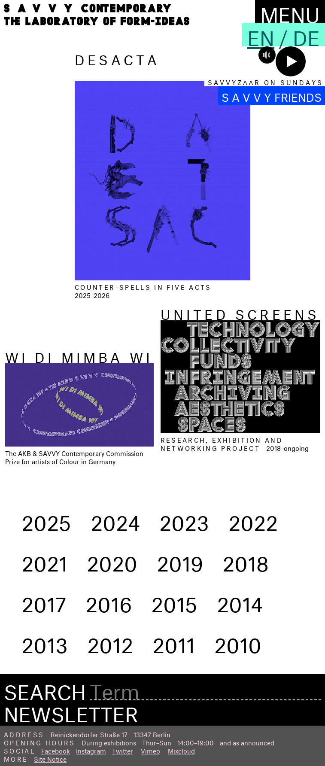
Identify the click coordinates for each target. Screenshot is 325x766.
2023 (184, 519)
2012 (110, 641)
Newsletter (71, 711)
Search (45, 689)
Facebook (55, 750)
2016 (108, 601)
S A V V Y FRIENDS (272, 95)
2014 (240, 601)
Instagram (91, 750)
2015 (174, 601)
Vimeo (150, 750)
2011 (173, 641)
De (306, 34)
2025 (46, 519)
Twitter (122, 750)
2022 (253, 519)
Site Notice (50, 758)
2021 (44, 560)
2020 (112, 560)
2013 (44, 641)
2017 (43, 601)
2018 (245, 560)
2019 (180, 560)
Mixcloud (181, 750)
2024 (115, 519)
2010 (237, 641)
